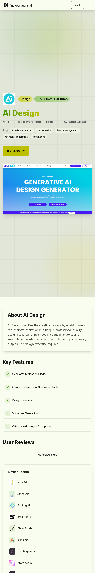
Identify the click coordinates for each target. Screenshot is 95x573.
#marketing (39, 136)
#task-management (67, 130)
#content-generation (16, 136)
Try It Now (16, 150)
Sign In (77, 5)
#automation (44, 130)
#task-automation (22, 130)
